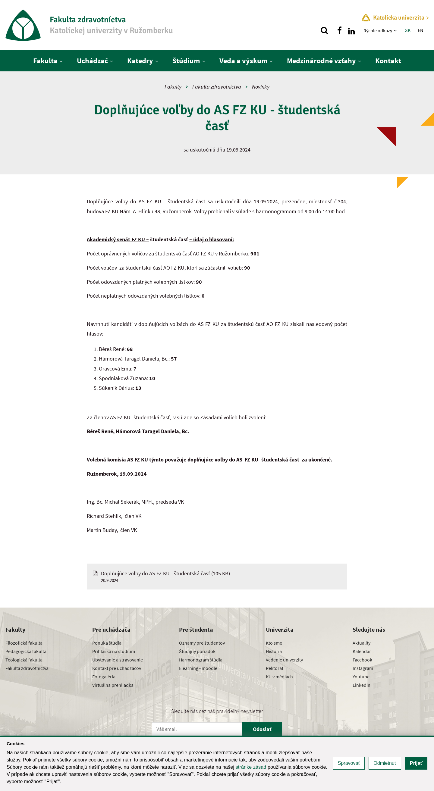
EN (420, 30)
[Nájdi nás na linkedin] (351, 30)
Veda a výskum (243, 60)
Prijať (416, 763)
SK (407, 30)
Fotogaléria (103, 677)
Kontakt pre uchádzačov (116, 668)
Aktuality (361, 643)
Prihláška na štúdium (113, 651)
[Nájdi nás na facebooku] (339, 30)
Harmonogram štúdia (200, 660)
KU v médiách (279, 677)
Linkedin (361, 685)
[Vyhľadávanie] (324, 30)
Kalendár (362, 651)
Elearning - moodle (198, 668)
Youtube (361, 677)
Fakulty (173, 86)
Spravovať (349, 763)
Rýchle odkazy (377, 30)
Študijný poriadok (197, 651)
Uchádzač (92, 60)
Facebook (362, 660)
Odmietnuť (384, 763)
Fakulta (45, 60)
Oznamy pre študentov (202, 643)
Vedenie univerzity (284, 660)
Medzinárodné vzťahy (321, 60)
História (274, 651)
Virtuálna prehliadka (113, 685)
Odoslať (262, 729)
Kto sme (274, 643)
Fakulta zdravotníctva (216, 86)
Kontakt (388, 60)
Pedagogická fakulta (25, 651)
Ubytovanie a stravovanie (117, 660)
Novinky (260, 86)
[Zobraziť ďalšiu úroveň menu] (396, 30)
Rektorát (274, 668)
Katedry (140, 60)
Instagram (363, 668)
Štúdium (186, 60)
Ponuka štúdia (106, 643)
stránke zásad (251, 767)
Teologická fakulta (23, 660)
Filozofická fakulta (23, 643)
